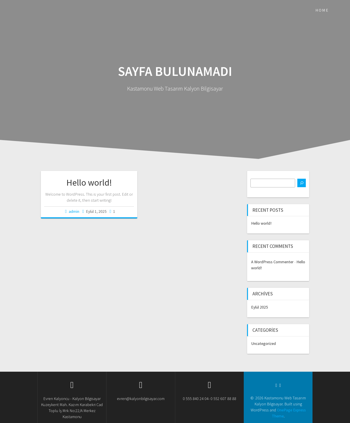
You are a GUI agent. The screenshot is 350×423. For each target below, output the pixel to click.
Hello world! (89, 182)
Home (322, 10)
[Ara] (301, 183)
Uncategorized (263, 343)
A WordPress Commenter (272, 261)
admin (74, 211)
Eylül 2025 (259, 307)
